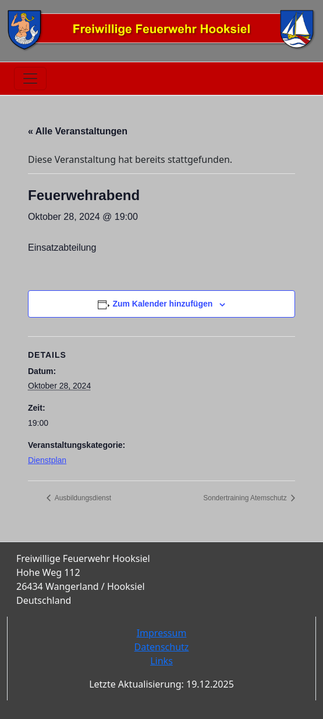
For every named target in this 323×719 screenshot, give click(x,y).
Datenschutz (161, 646)
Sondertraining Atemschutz (246, 498)
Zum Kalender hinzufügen (162, 303)
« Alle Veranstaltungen (77, 131)
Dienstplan (47, 460)
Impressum (162, 633)
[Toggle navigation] (30, 78)
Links (161, 660)
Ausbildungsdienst (82, 498)
